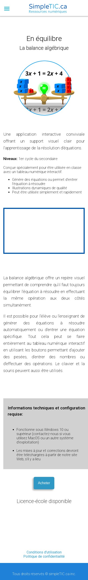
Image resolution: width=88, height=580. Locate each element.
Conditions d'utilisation (44, 552)
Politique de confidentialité (44, 556)
